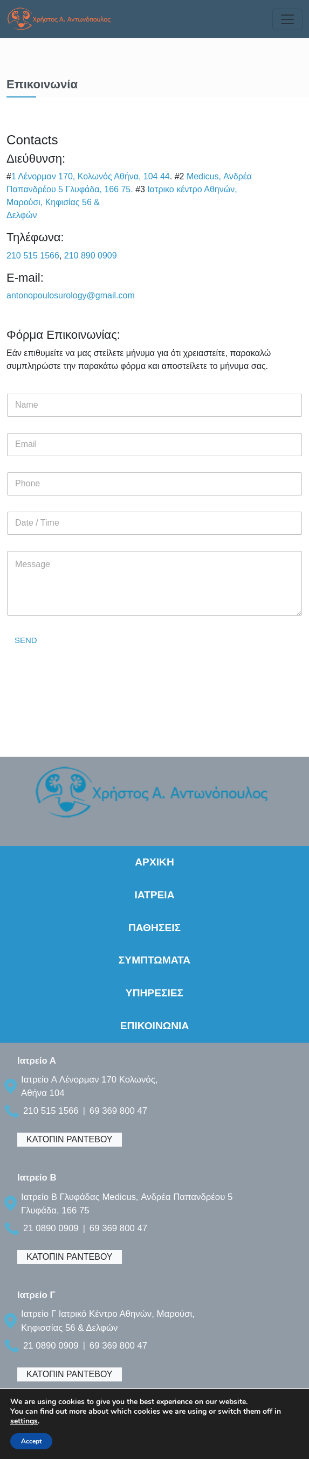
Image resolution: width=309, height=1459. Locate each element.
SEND (26, 640)
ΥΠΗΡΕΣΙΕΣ (154, 993)
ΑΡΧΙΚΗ (154, 862)
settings (24, 1421)
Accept (31, 1441)
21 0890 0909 (51, 1228)
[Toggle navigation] (287, 19)
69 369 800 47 (118, 1111)
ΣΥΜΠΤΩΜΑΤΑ (154, 960)
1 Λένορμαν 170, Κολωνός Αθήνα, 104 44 (90, 176)
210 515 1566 (32, 255)
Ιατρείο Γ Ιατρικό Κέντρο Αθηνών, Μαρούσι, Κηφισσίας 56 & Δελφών (108, 1320)
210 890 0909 (90, 255)
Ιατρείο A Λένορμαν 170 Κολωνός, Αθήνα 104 (89, 1086)
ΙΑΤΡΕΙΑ (154, 894)
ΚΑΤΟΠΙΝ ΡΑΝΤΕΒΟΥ (69, 1139)
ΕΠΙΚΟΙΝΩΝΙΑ (154, 1025)
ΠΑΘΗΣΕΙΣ (154, 927)
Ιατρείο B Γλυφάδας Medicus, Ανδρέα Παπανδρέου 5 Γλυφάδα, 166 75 (126, 1204)
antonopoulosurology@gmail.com (70, 295)
